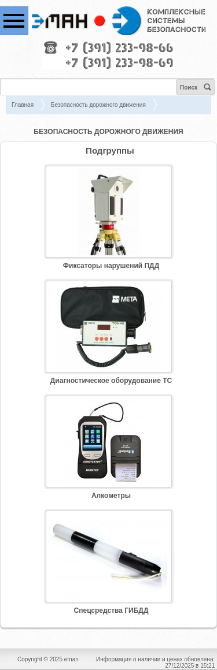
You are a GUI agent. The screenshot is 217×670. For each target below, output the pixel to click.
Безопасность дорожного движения (98, 105)
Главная (23, 105)
